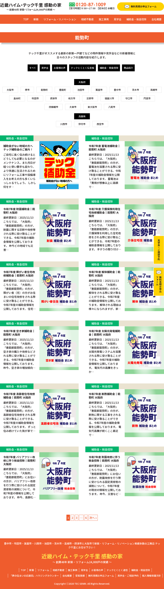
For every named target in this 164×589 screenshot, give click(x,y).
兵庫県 (82, 116)
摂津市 (53, 98)
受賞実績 (80, 575)
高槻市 (153, 89)
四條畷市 (53, 107)
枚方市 (71, 98)
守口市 (128, 98)
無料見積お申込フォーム (101, 575)
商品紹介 (128, 67)
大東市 (72, 107)
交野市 (90, 98)
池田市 (80, 89)
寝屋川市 (109, 98)
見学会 (117, 19)
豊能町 (62, 89)
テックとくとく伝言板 (82, 67)
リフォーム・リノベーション (60, 19)
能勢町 (44, 89)
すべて (32, 67)
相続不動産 (87, 19)
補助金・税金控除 (136, 19)
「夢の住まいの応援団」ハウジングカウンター (34, 575)
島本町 (17, 98)
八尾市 (111, 107)
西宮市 (100, 124)
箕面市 (99, 89)
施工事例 (104, 19)
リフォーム (43, 570)
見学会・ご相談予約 (128, 575)
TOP (25, 19)
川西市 (63, 124)
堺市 (27, 89)
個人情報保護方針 (151, 575)
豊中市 (117, 89)
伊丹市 (82, 124)
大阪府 (82, 82)
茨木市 (135, 89)
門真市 (147, 98)
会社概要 (156, 19)
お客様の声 (59, 67)
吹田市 (35, 98)
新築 (35, 19)
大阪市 (10, 89)
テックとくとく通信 (117, 570)
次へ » (93, 518)
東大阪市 (92, 107)
